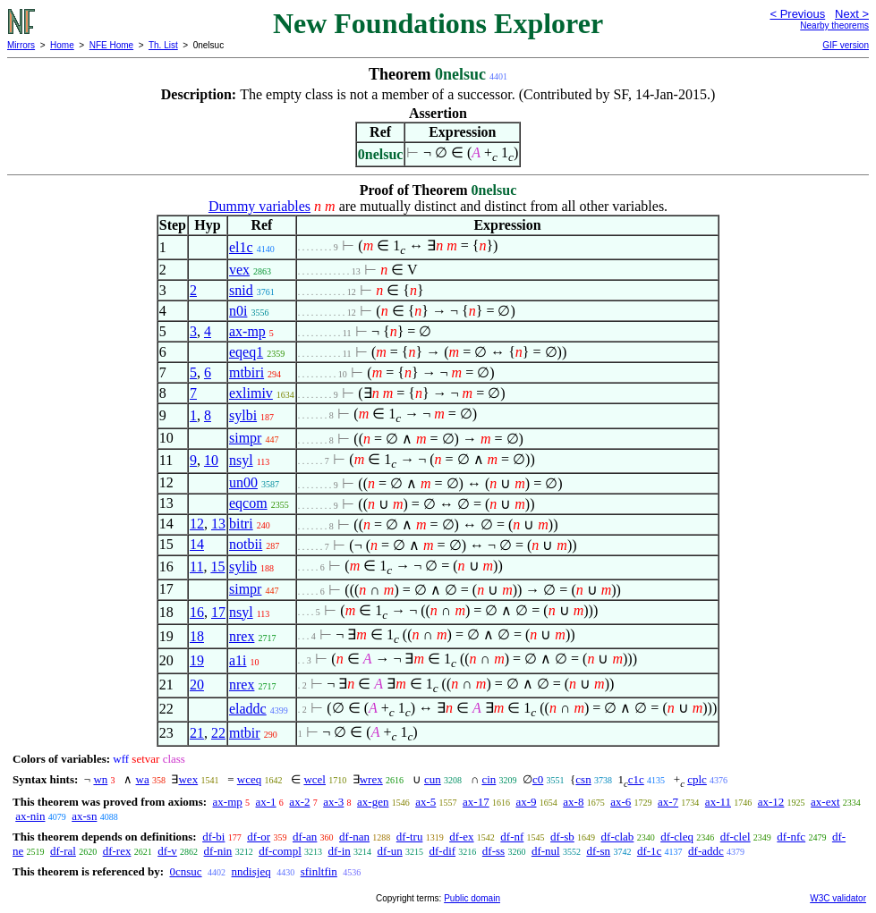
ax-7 (668, 801)
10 (211, 460)
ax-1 (266, 801)
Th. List (163, 45)
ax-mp (247, 331)
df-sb (562, 836)
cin (488, 779)
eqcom (248, 503)
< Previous (797, 14)
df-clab (617, 836)
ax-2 (299, 801)
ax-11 (718, 801)
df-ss (493, 851)
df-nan (354, 836)
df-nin (218, 851)
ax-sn (84, 816)
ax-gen (372, 801)
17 (218, 612)
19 (197, 660)
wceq (249, 779)
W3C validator (838, 898)
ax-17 (476, 801)
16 (197, 612)
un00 (243, 482)
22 (218, 732)
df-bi (213, 836)
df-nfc (791, 836)
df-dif (442, 851)
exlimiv (251, 393)
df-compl (280, 851)
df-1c (649, 851)
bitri (241, 523)
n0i (238, 310)
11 (196, 566)
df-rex (117, 851)
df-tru (409, 836)
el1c (241, 247)
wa (142, 779)
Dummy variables (259, 206)
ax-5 (425, 801)
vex (239, 269)
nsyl (241, 460)
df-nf (511, 836)
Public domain (472, 898)
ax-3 (333, 801)
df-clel (735, 836)
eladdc (248, 708)
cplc (697, 779)
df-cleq (676, 836)
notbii (245, 544)
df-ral (63, 851)
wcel (314, 779)
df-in (339, 851)
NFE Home (111, 45)
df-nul (546, 851)
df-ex (461, 836)
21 (197, 732)
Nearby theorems (834, 25)
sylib (243, 566)
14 (197, 544)
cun (432, 779)
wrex (371, 779)
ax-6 (620, 801)
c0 (537, 779)
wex (188, 779)
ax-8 (573, 801)
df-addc (706, 851)
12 (197, 523)
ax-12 (771, 801)
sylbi (243, 415)
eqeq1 (246, 351)
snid (241, 290)
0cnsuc (185, 871)
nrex (241, 636)
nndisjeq (251, 871)
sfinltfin (319, 871)
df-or (258, 836)
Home (62, 45)
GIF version (845, 45)
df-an (305, 836)
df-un (390, 851)
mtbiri (246, 372)
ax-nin (30, 816)
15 (217, 566)
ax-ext (825, 801)
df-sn (598, 851)
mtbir (244, 732)
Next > (852, 14)
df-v (167, 851)
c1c (636, 779)
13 (218, 523)
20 (197, 684)
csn (583, 779)
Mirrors (21, 45)
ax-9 (525, 801)
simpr (245, 437)
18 (197, 636)
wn (100, 779)
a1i (238, 660)
